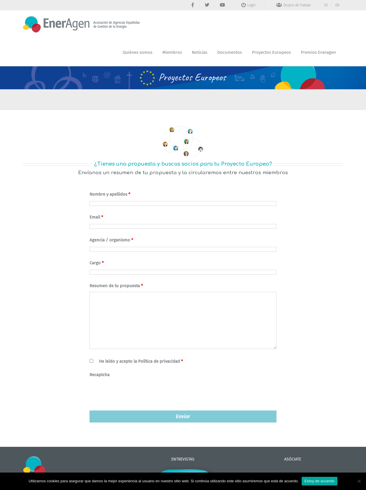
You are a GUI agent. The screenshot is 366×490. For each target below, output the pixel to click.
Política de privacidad (159, 361)
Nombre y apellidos (109, 194)
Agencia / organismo (111, 240)
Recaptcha (99, 374)
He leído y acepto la (141, 361)
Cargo (96, 262)
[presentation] (132, 392)
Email (96, 217)
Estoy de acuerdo (320, 481)
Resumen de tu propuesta (116, 285)
